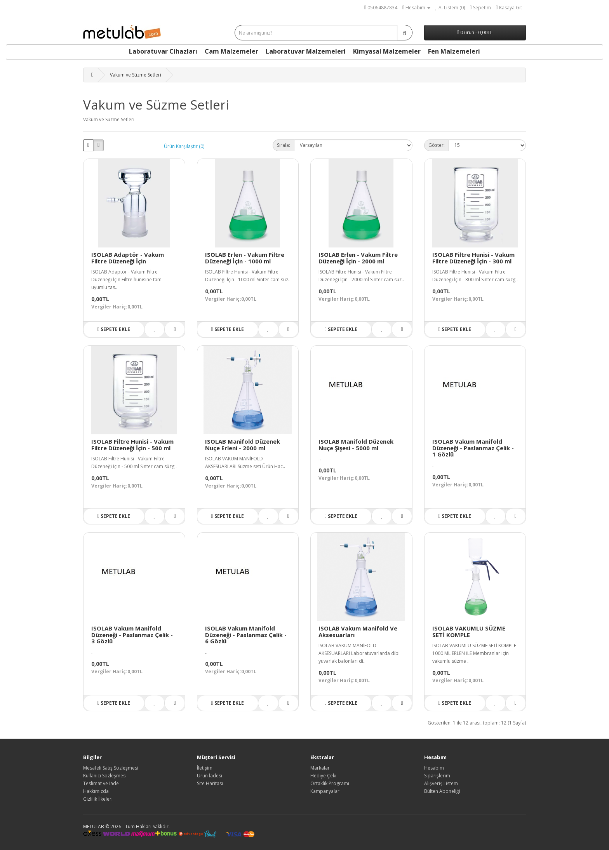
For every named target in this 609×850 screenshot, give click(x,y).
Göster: (436, 145)
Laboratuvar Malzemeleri (306, 51)
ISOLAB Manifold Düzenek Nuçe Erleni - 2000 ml (242, 444)
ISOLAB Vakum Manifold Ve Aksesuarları (357, 631)
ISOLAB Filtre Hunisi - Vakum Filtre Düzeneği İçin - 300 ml (473, 258)
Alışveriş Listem (441, 783)
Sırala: (283, 145)
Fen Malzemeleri (454, 51)
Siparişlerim (437, 775)
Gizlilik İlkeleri (98, 799)
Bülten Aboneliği (442, 791)
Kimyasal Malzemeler (387, 51)
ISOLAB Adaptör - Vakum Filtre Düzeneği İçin (127, 258)
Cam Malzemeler (231, 51)
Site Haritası (210, 783)
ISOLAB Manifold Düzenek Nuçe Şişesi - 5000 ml (355, 444)
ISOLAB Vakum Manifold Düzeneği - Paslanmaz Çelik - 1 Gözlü (473, 447)
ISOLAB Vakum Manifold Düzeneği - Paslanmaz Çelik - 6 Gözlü (246, 634)
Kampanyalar (324, 791)
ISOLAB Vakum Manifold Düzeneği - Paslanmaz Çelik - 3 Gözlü (132, 634)
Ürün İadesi (209, 775)
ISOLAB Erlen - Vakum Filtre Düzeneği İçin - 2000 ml (358, 258)
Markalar (320, 768)
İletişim (204, 768)
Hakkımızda (96, 791)
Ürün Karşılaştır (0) (184, 146)
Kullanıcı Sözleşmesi (105, 775)
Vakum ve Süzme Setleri (135, 74)
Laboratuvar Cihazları (163, 51)
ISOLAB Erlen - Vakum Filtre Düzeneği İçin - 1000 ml (244, 258)
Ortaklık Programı (329, 783)
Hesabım (434, 768)
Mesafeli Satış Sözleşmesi (110, 768)
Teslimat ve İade (101, 783)
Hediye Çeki (323, 775)
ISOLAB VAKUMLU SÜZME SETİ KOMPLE (468, 631)
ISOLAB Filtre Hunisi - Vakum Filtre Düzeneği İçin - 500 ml (132, 444)
